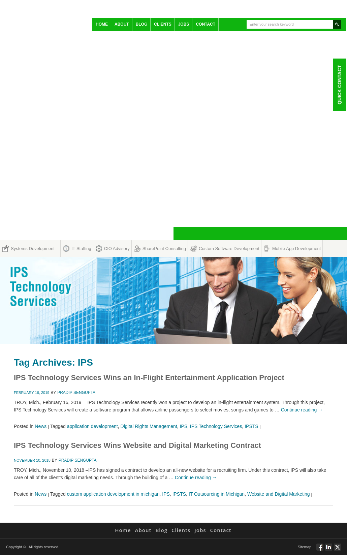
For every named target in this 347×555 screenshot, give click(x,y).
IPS (183, 426)
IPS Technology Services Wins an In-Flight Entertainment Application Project (149, 377)
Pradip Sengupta (76, 392)
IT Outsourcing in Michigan (217, 494)
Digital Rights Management (149, 426)
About (122, 24)
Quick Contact (339, 84)
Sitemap (304, 547)
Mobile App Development (296, 248)
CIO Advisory (117, 248)
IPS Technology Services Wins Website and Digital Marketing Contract (137, 445)
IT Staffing (81, 248)
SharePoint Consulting (164, 248)
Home (102, 24)
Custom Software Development (229, 248)
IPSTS (251, 426)
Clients (162, 24)
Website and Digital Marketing (278, 494)
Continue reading (302, 409)
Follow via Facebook (319, 550)
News (40, 426)
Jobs (183, 24)
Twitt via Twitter (337, 550)
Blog (142, 24)
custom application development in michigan (113, 494)
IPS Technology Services (216, 426)
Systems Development (33, 248)
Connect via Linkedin (328, 550)
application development (92, 426)
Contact (205, 24)
